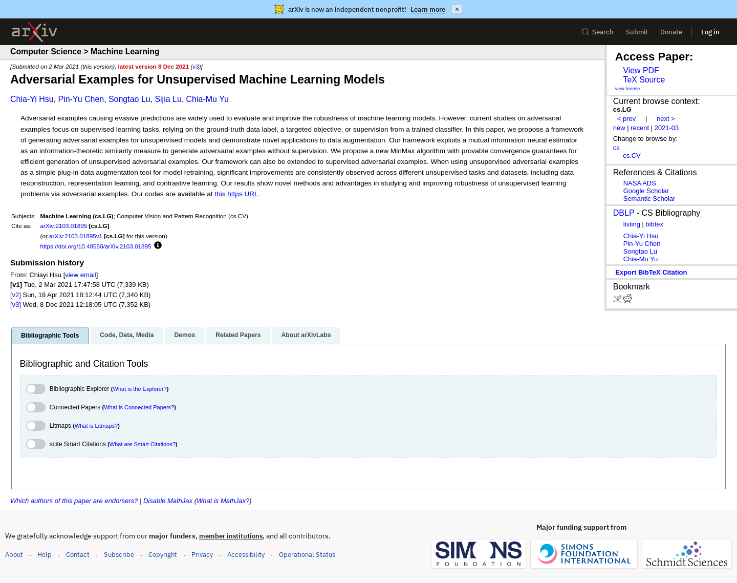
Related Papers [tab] (238, 335)
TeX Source (644, 79)
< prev (626, 118)
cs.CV (632, 155)
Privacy (202, 554)
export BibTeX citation (651, 272)
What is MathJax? (223, 501)
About (14, 554)
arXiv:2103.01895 (64, 225)
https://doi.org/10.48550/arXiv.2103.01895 (95, 246)
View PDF (641, 70)
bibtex (654, 224)
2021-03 (667, 128)
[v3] (15, 304)
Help (44, 554)
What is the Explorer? (140, 389)
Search (597, 32)
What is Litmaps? (96, 426)
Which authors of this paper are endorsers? (74, 501)
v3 (195, 66)
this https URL (236, 194)
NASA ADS (639, 183)
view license (627, 88)
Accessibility (246, 554)
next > (666, 118)
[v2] (15, 295)
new (619, 128)
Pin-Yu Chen (81, 99)
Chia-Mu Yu (207, 99)
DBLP (624, 213)
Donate (671, 32)
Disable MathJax (167, 501)
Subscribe (119, 554)
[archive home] (34, 32)
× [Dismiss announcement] (457, 9)
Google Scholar (646, 191)
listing (631, 224)
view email (80, 275)
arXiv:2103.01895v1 (75, 236)
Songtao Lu (129, 99)
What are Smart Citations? (143, 444)
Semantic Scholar (649, 198)
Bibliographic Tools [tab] (50, 335)
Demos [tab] (184, 335)
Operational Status (307, 554)
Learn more (427, 9)
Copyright (162, 554)
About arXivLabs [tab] (306, 335)
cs (616, 148)
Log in (710, 32)
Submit (637, 32)
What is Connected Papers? (139, 407)
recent (640, 128)
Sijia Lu (168, 99)
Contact (78, 554)
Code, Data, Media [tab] (127, 335)
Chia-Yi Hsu (32, 99)
